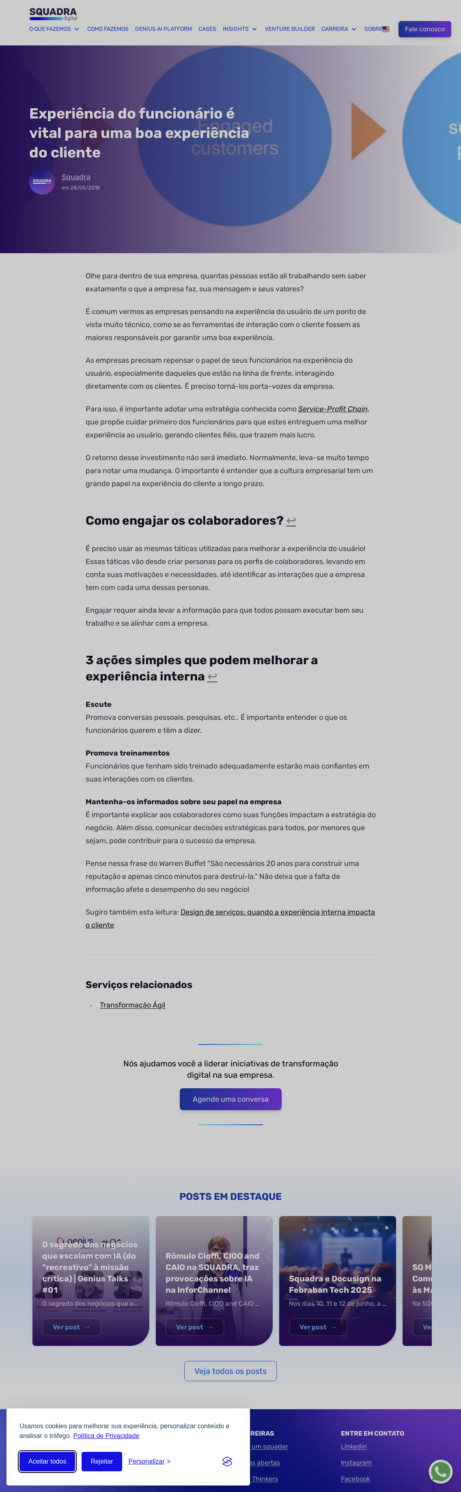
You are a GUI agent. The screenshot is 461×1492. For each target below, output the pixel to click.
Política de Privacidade (106, 1435)
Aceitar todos (47, 1461)
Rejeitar (101, 1461)
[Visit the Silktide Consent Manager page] (227, 1461)
